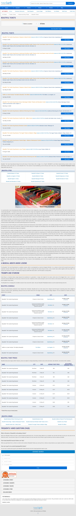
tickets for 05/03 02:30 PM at (32, 87)
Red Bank (50, 305)
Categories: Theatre (8, 486)
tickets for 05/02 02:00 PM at (37, 54)
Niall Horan (67, 11)
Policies (44, 511)
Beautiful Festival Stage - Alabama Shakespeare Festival (13, 421)
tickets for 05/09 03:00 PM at (29, 94)
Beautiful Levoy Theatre (62, 421)
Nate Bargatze (33, 11)
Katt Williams (51, 11)
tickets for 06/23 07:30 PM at (28, 125)
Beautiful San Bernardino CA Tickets (13, 181)
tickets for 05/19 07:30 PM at (32, 118)
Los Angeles (50, 347)
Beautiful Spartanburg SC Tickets (37, 181)
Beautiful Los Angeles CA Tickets (13, 176)
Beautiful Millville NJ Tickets (37, 176)
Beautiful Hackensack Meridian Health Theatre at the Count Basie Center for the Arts (38, 421)
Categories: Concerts (8, 483)
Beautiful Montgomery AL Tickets (62, 176)
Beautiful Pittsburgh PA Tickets (38, 178)
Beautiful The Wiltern (62, 424)
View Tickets (67, 39)
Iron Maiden (59, 11)
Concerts (18, 7)
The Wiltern (38, 347)
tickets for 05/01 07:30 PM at (32, 37)
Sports (6, 7)
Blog (62, 7)
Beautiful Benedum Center (38, 419)
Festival (51, 7)
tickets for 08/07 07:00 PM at (26, 149)
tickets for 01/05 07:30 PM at (37, 156)
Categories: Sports (8, 480)
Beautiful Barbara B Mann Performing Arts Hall (13, 419)
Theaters (29, 7)
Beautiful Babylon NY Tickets (13, 173)
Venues (39, 7)
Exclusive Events (7, 492)
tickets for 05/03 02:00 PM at (37, 79)
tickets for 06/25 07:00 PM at (37, 133)
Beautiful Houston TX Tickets (62, 173)
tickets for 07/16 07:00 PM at (36, 141)
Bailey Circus (12, 11)
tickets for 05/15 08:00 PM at (37, 110)
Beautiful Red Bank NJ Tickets (62, 178)
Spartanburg (50, 299)
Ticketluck (14, 3)
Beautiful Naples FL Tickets (13, 178)
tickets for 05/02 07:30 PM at (37, 63)
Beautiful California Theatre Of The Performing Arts (62, 419)
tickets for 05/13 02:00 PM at (36, 102)
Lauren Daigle (42, 11)
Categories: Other (7, 489)
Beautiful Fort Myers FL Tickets (38, 173)
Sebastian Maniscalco (22, 11)
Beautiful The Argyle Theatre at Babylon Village (37, 424)
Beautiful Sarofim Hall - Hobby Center (13, 424)
